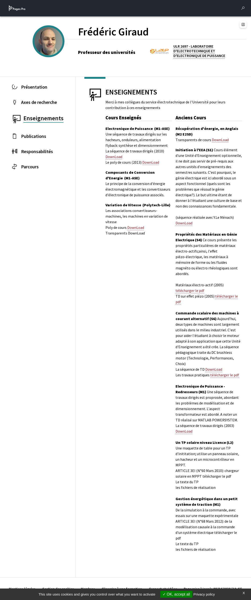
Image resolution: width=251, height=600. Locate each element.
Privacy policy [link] (204, 594)
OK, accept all (176, 594)
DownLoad (113, 156)
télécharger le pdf (190, 290)
